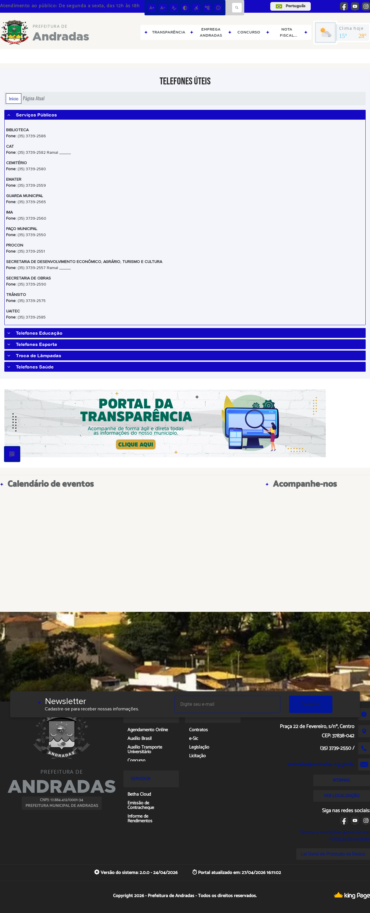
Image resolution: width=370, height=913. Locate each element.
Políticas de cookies (349, 839)
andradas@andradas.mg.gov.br (320, 764)
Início (13, 98)
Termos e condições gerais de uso (335, 832)
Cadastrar (311, 704)
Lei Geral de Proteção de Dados (333, 854)
